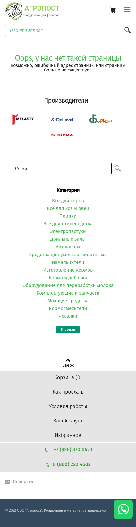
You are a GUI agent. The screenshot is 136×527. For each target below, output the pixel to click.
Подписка (23, 481)
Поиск (21, 168)
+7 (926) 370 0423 (68, 450)
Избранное (68, 435)
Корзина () (68, 377)
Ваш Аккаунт (68, 421)
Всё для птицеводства (68, 224)
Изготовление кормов (68, 270)
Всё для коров (68, 201)
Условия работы (68, 406)
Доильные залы (68, 239)
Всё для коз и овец (68, 208)
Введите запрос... (27, 30)
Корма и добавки (68, 277)
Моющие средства (68, 301)
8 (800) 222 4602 (68, 464)
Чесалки (68, 316)
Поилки (67, 216)
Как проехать (68, 392)
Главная (68, 329)
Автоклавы (68, 247)
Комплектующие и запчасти (68, 293)
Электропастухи (68, 231)
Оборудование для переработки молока (68, 285)
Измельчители (68, 262)
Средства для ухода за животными (68, 254)
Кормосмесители (68, 308)
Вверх (68, 365)
